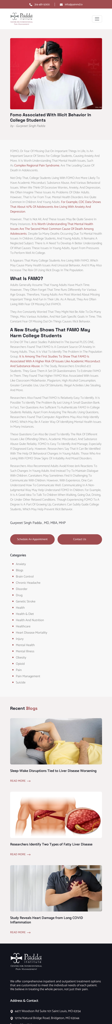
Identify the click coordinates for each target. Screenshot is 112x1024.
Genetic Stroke (25, 601)
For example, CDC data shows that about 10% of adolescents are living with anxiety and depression (55, 206)
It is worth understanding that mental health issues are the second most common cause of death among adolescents (51, 228)
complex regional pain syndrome (36, 165)
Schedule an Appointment (32, 539)
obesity (21, 657)
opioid (20, 664)
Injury (20, 639)
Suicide (20, 682)
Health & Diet (25, 614)
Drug (19, 595)
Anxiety (21, 564)
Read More (18, 781)
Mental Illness (25, 651)
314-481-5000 (42, 4)
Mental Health (25, 645)
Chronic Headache (28, 583)
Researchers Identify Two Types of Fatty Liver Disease (51, 844)
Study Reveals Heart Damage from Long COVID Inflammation (46, 920)
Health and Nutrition (30, 620)
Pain (19, 670)
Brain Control (25, 576)
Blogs (19, 570)
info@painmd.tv (74, 4)
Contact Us (79, 539)
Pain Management (28, 676)
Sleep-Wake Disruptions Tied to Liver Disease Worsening (53, 771)
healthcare (23, 626)
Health (20, 607)
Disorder (21, 589)
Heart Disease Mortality (31, 632)
